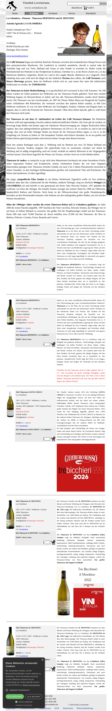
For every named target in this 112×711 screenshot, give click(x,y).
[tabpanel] (30, 40)
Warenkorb (91, 13)
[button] (24, 701)
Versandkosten (23, 256)
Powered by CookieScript (23, 705)
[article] (35, 265)
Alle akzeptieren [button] (15, 696)
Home (15, 13)
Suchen (103, 4)
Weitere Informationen (31, 685)
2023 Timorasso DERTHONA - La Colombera (32, 260)
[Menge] (46, 269)
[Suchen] (83, 3)
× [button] (42, 660)
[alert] (24, 683)
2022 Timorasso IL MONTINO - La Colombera (33, 533)
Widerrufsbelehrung (85, 708)
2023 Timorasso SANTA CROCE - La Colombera (33, 430)
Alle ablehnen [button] (33, 696)
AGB (57, 708)
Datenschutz (68, 708)
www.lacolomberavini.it (17, 56)
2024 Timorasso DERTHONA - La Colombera (32, 335)
